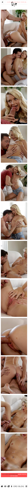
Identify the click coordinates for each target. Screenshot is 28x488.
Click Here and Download (14, 481)
